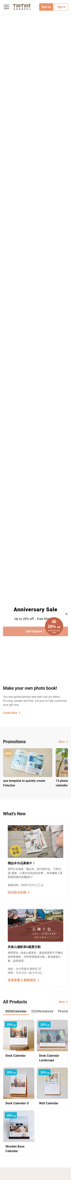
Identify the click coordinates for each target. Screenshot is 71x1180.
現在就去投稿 (19, 892)
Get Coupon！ (35, 631)
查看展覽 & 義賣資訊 (23, 980)
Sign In (61, 6)
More (63, 741)
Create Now (11, 712)
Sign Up (46, 6)
